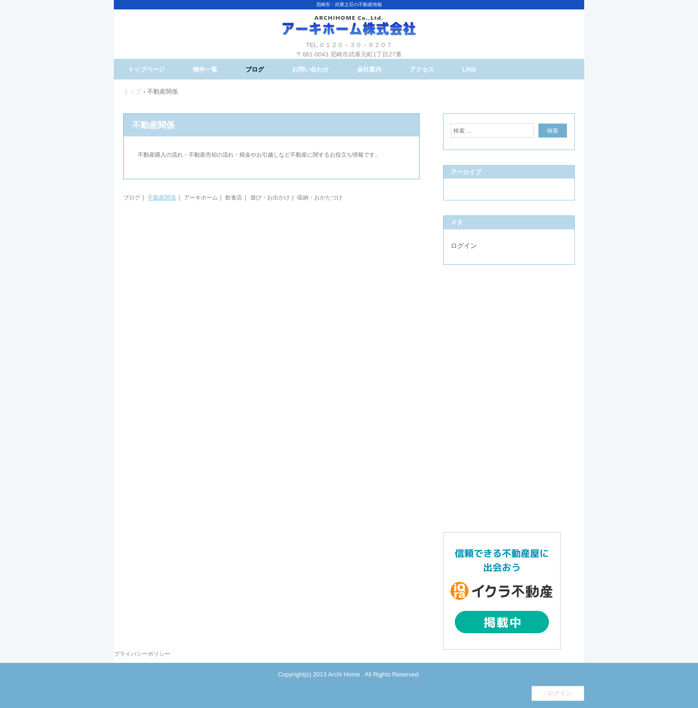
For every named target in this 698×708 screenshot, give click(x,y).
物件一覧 (205, 69)
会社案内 (369, 69)
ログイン (464, 245)
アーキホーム (201, 197)
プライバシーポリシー (142, 654)
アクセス (422, 69)
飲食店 (233, 197)
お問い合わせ (310, 69)
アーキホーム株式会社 (349, 32)
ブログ (255, 69)
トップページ (146, 69)
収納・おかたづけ (319, 197)
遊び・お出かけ (270, 197)
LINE (469, 69)
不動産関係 (162, 197)
